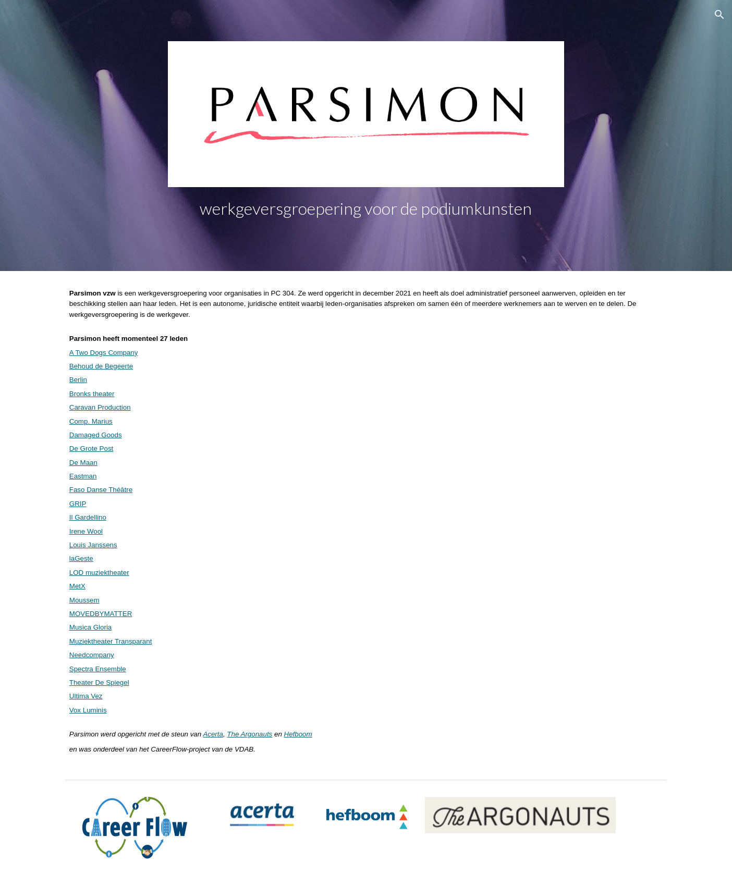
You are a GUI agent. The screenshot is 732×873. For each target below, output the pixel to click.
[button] (719, 14)
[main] (366, 208)
